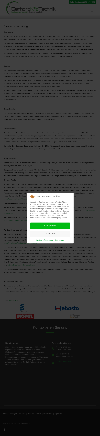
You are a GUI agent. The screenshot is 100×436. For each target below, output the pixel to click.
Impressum (59, 240)
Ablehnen (50, 233)
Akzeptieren (50, 225)
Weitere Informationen (44, 240)
